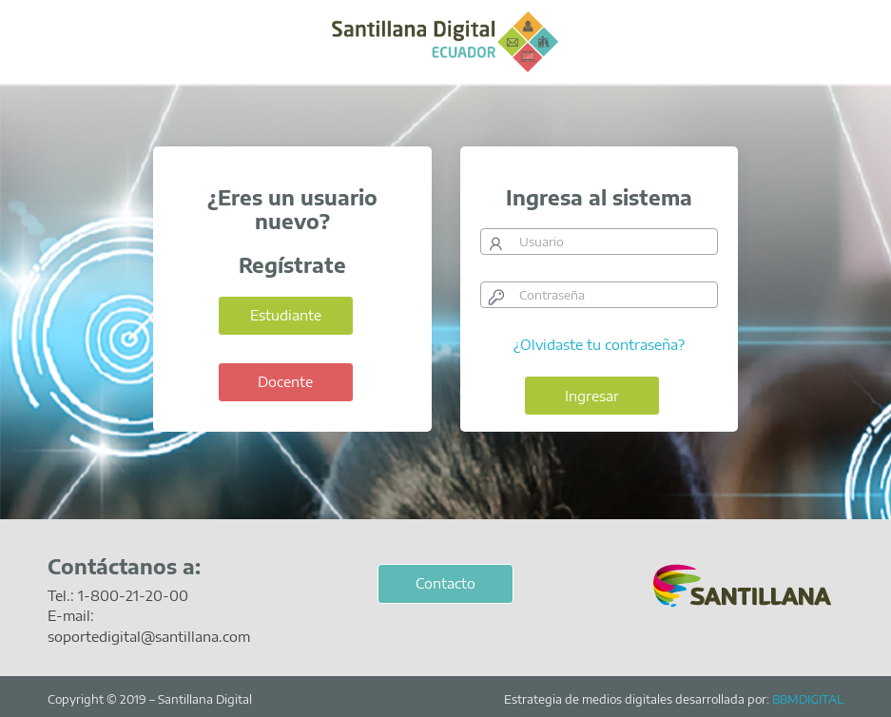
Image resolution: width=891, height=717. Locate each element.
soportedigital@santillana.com (149, 636)
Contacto (445, 582)
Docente (285, 381)
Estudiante (285, 314)
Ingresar (592, 395)
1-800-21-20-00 (133, 595)
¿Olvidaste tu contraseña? (599, 344)
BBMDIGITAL (807, 699)
